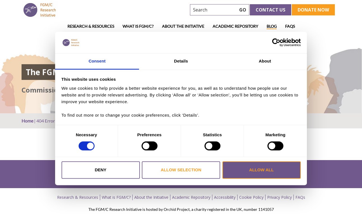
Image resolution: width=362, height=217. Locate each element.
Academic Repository (235, 26)
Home (27, 120)
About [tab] (265, 61)
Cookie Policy (251, 197)
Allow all (261, 169)
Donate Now (313, 10)
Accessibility (225, 197)
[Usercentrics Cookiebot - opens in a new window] (276, 42)
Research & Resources (90, 26)
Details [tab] (181, 61)
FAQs (290, 26)
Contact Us (270, 10)
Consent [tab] (97, 61)
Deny (101, 169)
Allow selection (181, 169)
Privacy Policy (279, 197)
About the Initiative (183, 26)
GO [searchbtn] (242, 10)
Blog (272, 26)
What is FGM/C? (138, 26)
